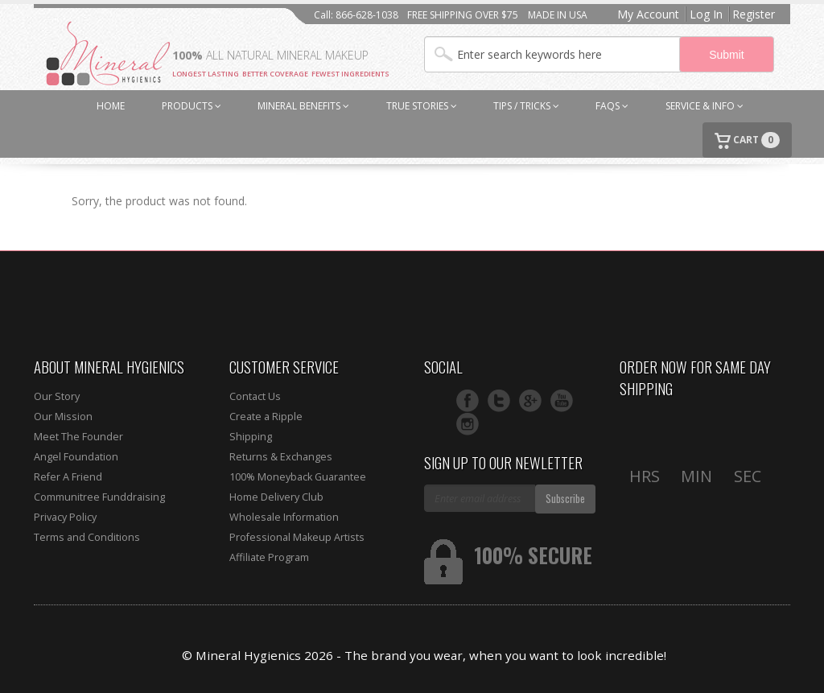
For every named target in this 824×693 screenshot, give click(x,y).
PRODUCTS (191, 106)
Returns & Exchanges (280, 457)
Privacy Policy (65, 517)
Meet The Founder (78, 436)
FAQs (611, 106)
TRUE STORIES (421, 106)
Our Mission (63, 416)
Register (753, 14)
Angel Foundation (76, 457)
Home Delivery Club (276, 497)
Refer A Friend (68, 477)
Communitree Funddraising (99, 497)
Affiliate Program (269, 557)
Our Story (57, 396)
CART (747, 140)
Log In (706, 14)
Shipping (250, 436)
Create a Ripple (266, 416)
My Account (648, 14)
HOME (111, 106)
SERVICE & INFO (704, 106)
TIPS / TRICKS (526, 106)
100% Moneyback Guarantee (297, 477)
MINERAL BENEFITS (303, 106)
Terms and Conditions (87, 537)
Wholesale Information (284, 517)
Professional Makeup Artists (297, 537)
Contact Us (255, 396)
